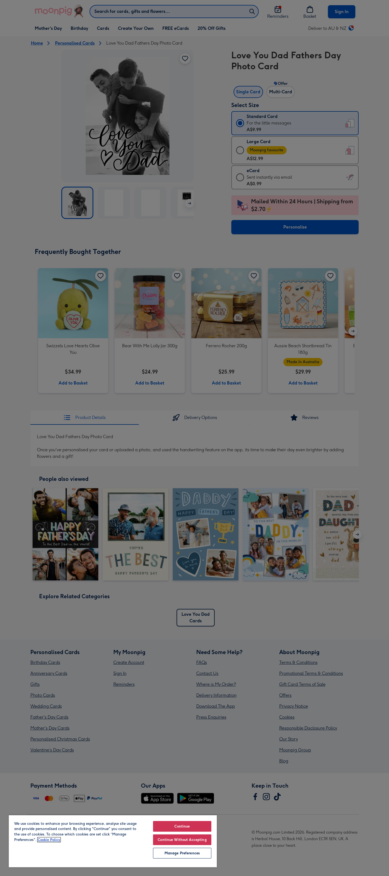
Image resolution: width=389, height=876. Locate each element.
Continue (182, 826)
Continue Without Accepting (182, 840)
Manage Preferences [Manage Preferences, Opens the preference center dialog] (182, 853)
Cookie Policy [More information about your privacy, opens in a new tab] (49, 840)
